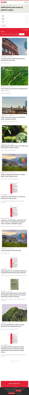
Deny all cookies (11, 393)
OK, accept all (18, 390)
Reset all (21, 34)
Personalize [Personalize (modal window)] (18, 393)
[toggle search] (25, 2)
